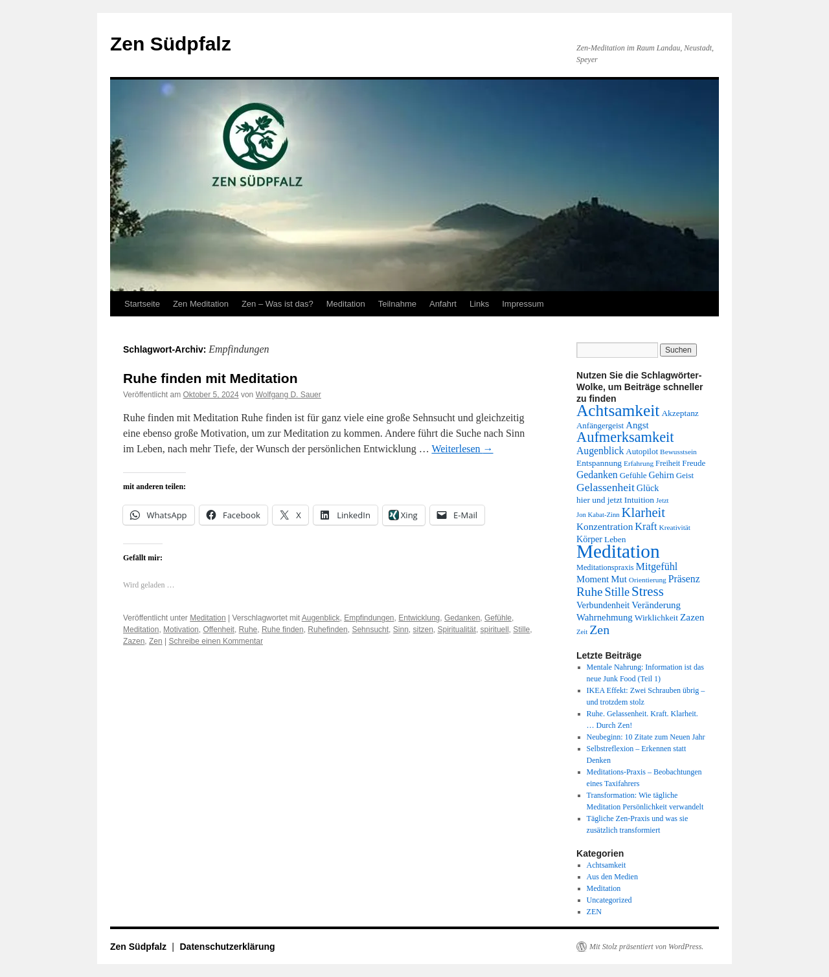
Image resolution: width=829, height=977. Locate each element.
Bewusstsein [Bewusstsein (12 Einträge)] (678, 452)
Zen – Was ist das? (277, 304)
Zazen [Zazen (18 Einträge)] (692, 616)
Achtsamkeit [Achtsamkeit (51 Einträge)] (617, 410)
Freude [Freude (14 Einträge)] (693, 463)
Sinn (401, 629)
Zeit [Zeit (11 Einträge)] (581, 631)
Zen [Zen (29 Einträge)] (599, 629)
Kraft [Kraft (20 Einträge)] (646, 526)
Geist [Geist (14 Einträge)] (685, 475)
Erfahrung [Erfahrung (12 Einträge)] (638, 463)
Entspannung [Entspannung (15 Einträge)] (599, 463)
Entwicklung (419, 617)
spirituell (495, 629)
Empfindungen (369, 617)
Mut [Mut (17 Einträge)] (619, 579)
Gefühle (498, 617)
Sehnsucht (370, 629)
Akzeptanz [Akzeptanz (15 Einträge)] (679, 413)
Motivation (181, 629)
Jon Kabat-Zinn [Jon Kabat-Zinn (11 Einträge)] (598, 514)
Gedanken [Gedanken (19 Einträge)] (597, 474)
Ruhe (248, 629)
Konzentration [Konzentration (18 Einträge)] (604, 526)
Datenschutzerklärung (227, 946)
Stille (521, 629)
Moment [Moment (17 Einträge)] (592, 579)
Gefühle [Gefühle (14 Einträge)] (633, 475)
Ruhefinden (327, 629)
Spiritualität (457, 629)
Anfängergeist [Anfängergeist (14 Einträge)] (600, 425)
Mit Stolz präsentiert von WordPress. (646, 946)
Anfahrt (443, 304)
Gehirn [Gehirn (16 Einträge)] (661, 475)
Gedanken (462, 617)
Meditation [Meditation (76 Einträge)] (618, 551)
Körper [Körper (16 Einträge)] (589, 539)
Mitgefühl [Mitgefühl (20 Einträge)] (657, 567)
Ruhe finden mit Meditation (210, 378)
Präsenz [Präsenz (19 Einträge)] (684, 578)
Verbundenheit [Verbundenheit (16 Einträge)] (603, 605)
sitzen (423, 629)
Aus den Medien (612, 876)
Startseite (142, 304)
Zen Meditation (201, 304)
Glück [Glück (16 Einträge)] (648, 488)
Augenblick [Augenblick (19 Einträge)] (600, 450)
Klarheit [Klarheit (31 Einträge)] (643, 512)
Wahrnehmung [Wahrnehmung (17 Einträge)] (604, 617)
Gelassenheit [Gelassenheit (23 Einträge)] (605, 487)
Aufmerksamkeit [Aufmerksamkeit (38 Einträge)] (625, 437)
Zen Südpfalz (170, 43)
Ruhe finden (283, 629)
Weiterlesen (462, 448)
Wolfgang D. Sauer (288, 394)
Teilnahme (397, 304)
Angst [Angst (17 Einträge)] (637, 425)
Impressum (522, 304)
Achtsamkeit (606, 865)
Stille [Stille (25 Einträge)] (617, 592)
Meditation (345, 304)
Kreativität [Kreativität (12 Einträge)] (674, 527)
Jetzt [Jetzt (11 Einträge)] (662, 500)
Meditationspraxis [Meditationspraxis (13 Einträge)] (605, 567)
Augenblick (321, 617)
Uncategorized (609, 900)
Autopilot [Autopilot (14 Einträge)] (642, 451)
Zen (156, 641)
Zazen (133, 641)
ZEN (594, 911)
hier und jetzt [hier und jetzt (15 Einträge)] (599, 500)
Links (479, 304)
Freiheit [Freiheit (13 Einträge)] (667, 463)
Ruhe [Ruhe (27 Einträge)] (589, 591)
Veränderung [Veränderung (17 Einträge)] (656, 605)
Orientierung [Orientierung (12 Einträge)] (647, 580)
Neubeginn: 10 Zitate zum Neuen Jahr (646, 736)
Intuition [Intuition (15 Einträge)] (639, 500)
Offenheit (218, 629)
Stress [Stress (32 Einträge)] (647, 591)
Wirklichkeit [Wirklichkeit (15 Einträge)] (656, 617)
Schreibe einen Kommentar (216, 641)
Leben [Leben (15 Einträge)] (615, 539)
